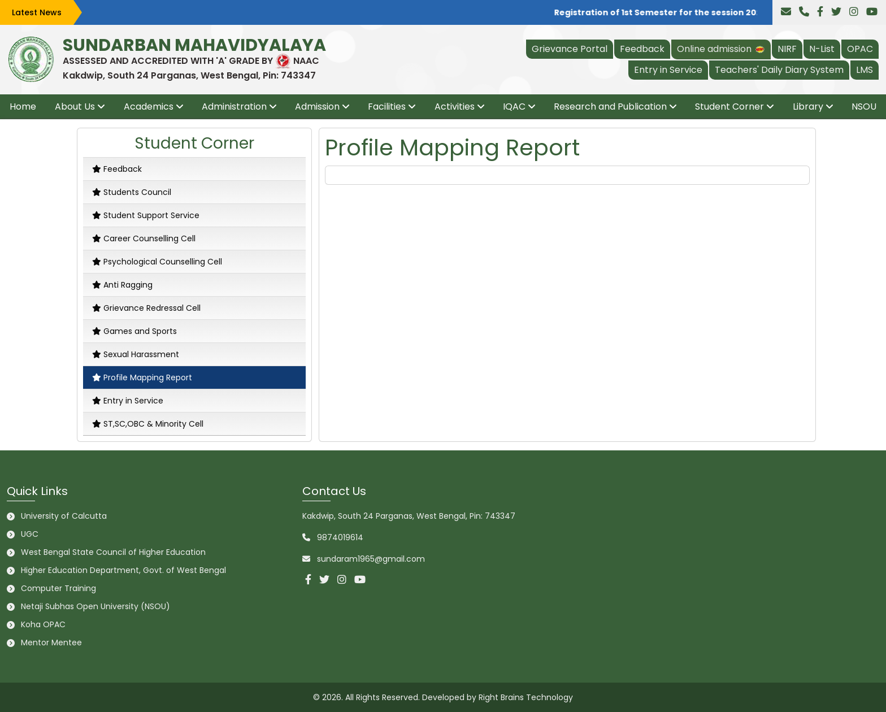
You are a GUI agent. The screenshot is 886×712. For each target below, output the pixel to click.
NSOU (864, 106)
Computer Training (58, 588)
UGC (29, 534)
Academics (148, 106)
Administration (234, 106)
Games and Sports (134, 331)
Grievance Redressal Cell (146, 308)
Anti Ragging (122, 284)
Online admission (721, 48)
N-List (822, 48)
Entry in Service (668, 69)
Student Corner (729, 106)
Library (808, 106)
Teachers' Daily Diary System (779, 69)
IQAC (514, 106)
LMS (864, 69)
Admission (317, 106)
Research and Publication (610, 106)
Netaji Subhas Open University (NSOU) (95, 606)
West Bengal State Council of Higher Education (113, 552)
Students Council (131, 192)
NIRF (787, 48)
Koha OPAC (43, 624)
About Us (75, 106)
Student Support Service (145, 215)
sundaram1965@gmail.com (371, 559)
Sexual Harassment (135, 354)
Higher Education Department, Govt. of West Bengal (123, 570)
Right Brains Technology (526, 697)
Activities (455, 106)
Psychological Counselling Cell (157, 261)
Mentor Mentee (51, 642)
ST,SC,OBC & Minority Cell (147, 423)
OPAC (860, 48)
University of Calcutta (64, 516)
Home (23, 106)
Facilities (387, 106)
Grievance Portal (569, 48)
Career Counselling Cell (144, 238)
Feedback (642, 48)
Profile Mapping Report (142, 377)
